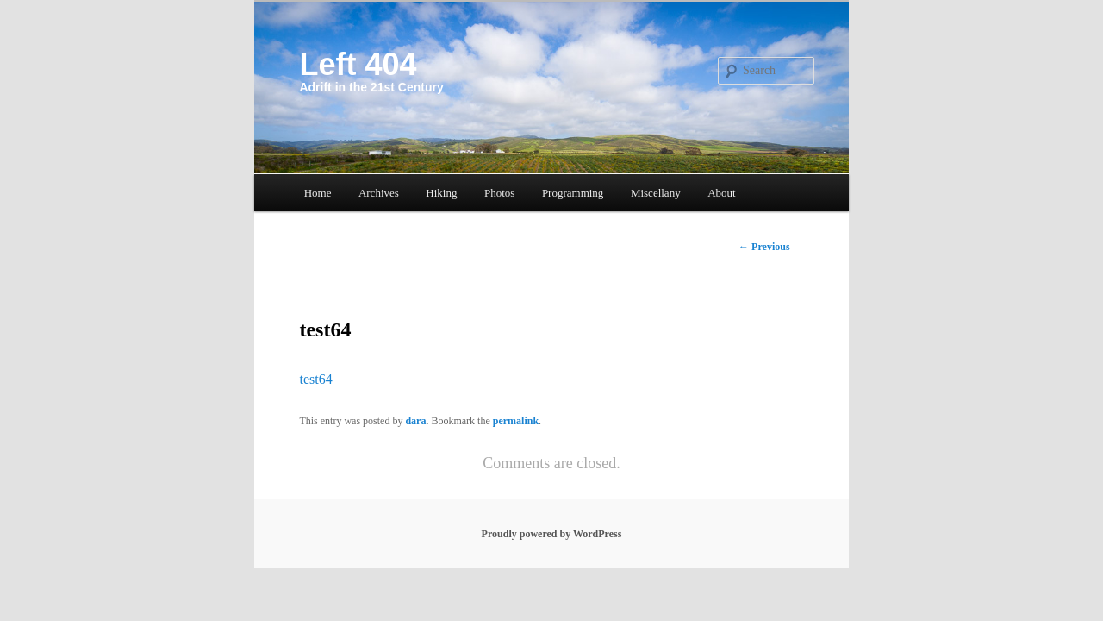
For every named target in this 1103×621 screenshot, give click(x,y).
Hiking (441, 192)
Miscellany (656, 192)
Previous (763, 247)
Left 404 (357, 64)
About (721, 192)
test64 (315, 379)
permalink (516, 421)
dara (415, 421)
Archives (378, 192)
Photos (499, 192)
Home (318, 192)
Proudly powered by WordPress (552, 534)
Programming (573, 192)
